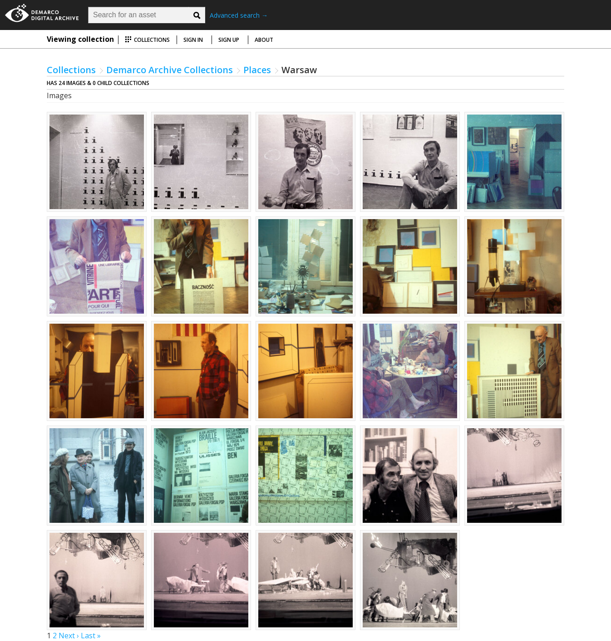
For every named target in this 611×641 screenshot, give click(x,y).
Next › (69, 636)
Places (257, 70)
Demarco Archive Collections (169, 70)
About (264, 40)
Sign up (228, 40)
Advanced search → (239, 15)
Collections (147, 40)
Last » (91, 636)
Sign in (193, 40)
